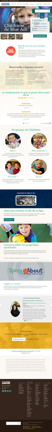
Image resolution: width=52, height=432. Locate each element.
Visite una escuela (37, 388)
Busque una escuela (37, 385)
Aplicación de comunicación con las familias (38, 394)
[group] (4, 36)
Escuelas (32, 4)
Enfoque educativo (20, 385)
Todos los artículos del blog (46, 405)
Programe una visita (14, 0)
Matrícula (37, 396)
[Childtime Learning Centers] (5, 4)
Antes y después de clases (29, 403)
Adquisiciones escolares (46, 389)
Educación (13, 4)
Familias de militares (37, 400)
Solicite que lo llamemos (32, 339)
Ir (17, 7)
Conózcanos (39, 4)
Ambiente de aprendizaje (21, 393)
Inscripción (37, 398)
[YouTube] (10, 391)
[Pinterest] (8, 391)
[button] (23, 123)
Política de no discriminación (36, 427)
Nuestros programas (23, 4)
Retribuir (45, 394)
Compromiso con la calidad (21, 390)
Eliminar (21, 7)
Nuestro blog (47, 4)
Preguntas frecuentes (46, 398)
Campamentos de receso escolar (29, 409)
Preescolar (13, 177)
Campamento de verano (29, 413)
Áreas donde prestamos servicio (29, 428)
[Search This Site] (13, 423)
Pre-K (28, 395)
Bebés (28, 384)
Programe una (18, 339)
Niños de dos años (29, 389)
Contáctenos (44, 26)
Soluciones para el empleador (46, 392)
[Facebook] (3, 391)
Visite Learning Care (26, 426)
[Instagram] (5, 391)
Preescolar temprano (29, 392)
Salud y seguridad (37, 390)
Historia (45, 396)
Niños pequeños (29, 387)
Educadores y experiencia (21, 388)
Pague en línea (6, 386)
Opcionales (29, 414)
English (5, 388)
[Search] (46, 11)
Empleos (45, 387)
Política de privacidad (36, 426)
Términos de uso (26, 427)
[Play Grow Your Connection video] (26, 271)
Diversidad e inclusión (46, 385)
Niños (39, 151)
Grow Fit (28, 416)
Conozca (9, 219)
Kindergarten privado (29, 401)
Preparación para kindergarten (29, 397)
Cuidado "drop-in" (28, 407)
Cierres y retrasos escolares (37, 403)
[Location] (39, 11)
